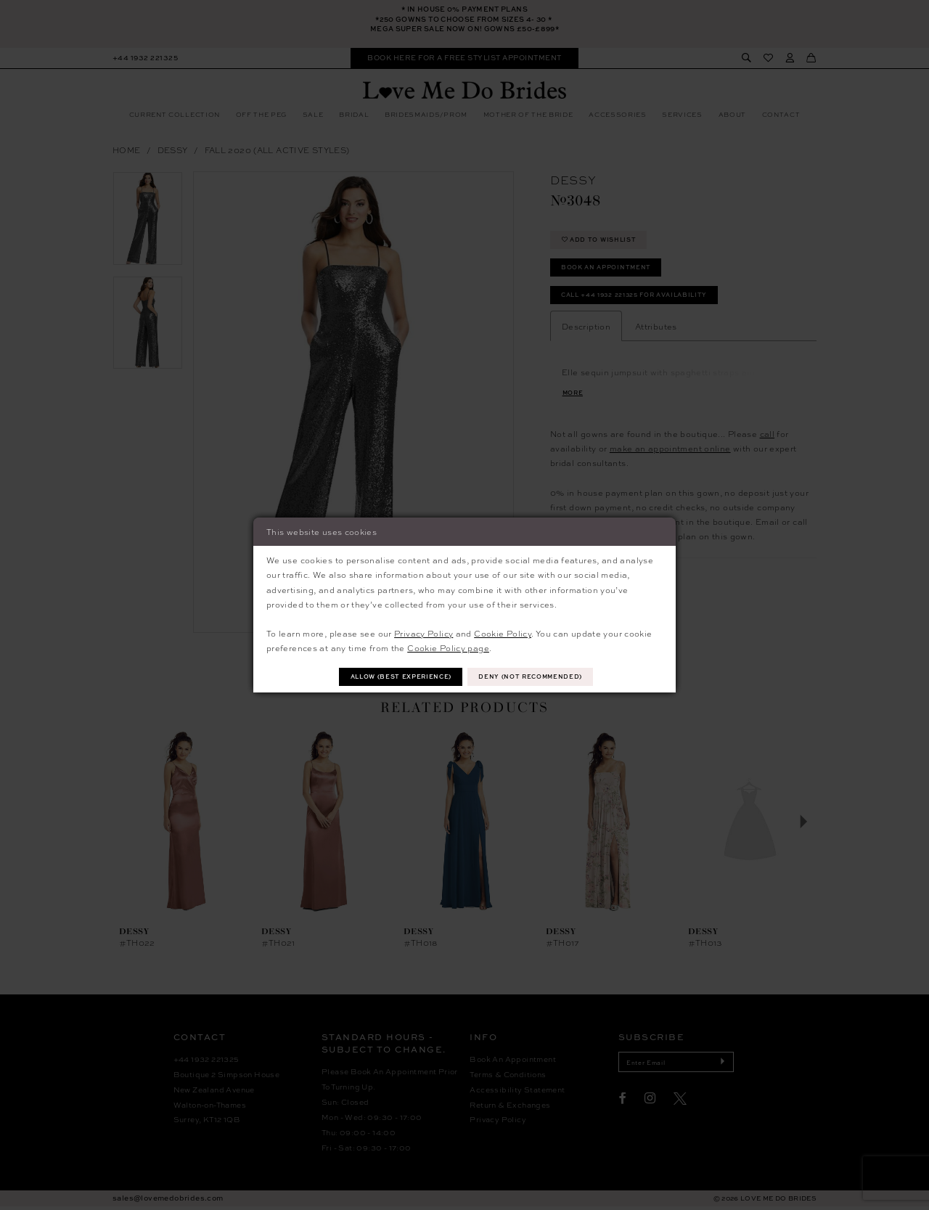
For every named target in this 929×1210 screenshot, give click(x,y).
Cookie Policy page (448, 647)
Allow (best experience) (396, 677)
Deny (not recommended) (536, 677)
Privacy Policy (423, 632)
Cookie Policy (502, 632)
